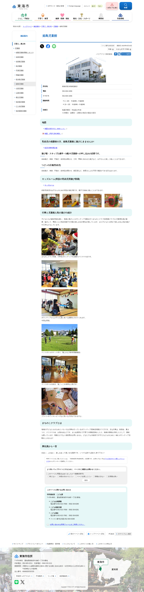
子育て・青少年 (46, 26)
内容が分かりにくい (66, 476)
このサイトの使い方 (86, 544)
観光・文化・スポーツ (82, 19)
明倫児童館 (20, 75)
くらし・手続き (23, 19)
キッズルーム (49, 185)
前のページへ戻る (77, 534)
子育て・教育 (43, 19)
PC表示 (111, 534)
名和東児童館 (20, 61)
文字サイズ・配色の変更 (56, 6)
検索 (126, 8)
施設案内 (37, 26)
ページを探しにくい (84, 476)
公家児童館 (20, 93)
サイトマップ (18, 544)
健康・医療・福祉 (62, 19)
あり (93, 6)
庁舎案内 (39, 576)
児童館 (56, 26)
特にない (52, 476)
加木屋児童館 (20, 102)
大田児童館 (20, 88)
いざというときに (112, 8)
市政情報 (120, 19)
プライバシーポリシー (35, 544)
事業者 (101, 19)
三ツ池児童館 (20, 106)
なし (100, 6)
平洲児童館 (20, 70)
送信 (86, 480)
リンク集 (51, 576)
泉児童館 (19, 66)
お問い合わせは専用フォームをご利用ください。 (67, 524)
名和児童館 (20, 57)
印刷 (109, 49)
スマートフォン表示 (124, 534)
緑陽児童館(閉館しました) (25, 52)
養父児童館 (20, 97)
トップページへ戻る (97, 534)
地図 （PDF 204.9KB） (53, 134)
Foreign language (74, 6)
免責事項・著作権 (53, 544)
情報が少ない (99, 476)
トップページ (27, 26)
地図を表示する (55, 129)
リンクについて (69, 544)
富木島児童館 (20, 79)
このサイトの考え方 (105, 544)
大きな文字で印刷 (122, 49)
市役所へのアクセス (23, 576)
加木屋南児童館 (21, 111)
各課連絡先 (64, 576)
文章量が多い (113, 476)
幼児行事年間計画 (50, 148)
